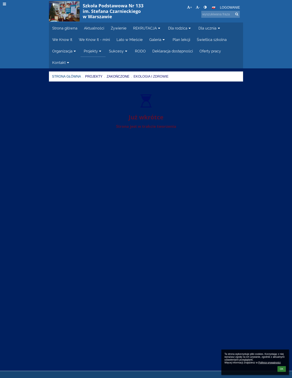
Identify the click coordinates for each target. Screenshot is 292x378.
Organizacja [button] (64, 51)
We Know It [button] (62, 39)
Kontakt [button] (61, 62)
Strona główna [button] (64, 28)
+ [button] (189, 7)
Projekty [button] (93, 51)
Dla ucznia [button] (209, 28)
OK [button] (281, 369)
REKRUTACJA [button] (147, 28)
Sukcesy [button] (118, 51)
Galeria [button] (157, 39)
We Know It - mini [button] (94, 39)
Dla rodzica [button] (180, 28)
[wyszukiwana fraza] (220, 14)
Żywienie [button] (119, 28)
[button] (214, 7)
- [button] (198, 7)
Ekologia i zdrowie (151, 76)
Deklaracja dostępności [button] (172, 51)
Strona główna (66, 76)
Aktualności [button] (94, 28)
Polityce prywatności (269, 362)
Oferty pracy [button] (210, 51)
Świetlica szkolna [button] (212, 39)
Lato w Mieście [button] (130, 39)
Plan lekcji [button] (181, 39)
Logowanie (230, 7)
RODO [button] (140, 51)
